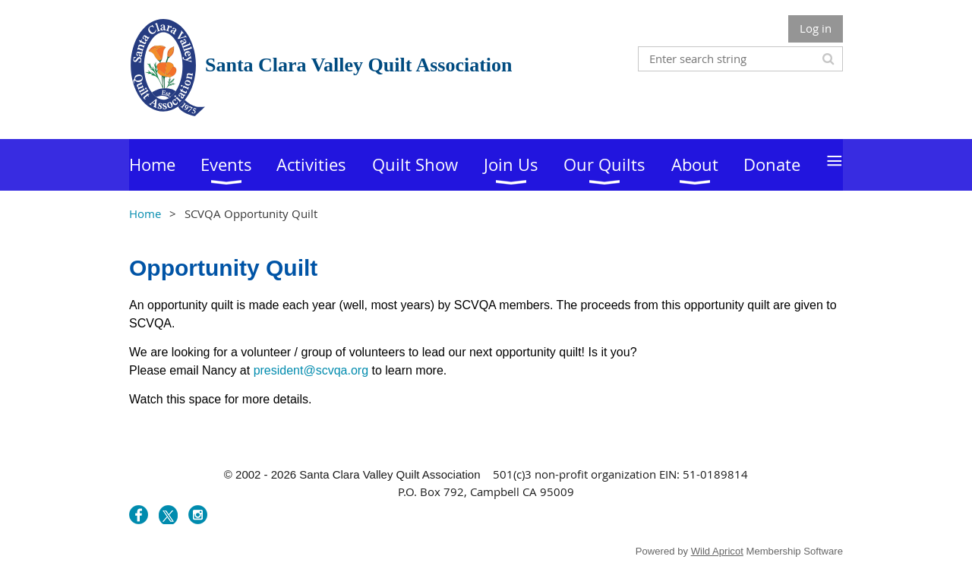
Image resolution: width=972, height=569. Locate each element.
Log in (816, 28)
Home (145, 213)
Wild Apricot (717, 551)
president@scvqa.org (311, 370)
